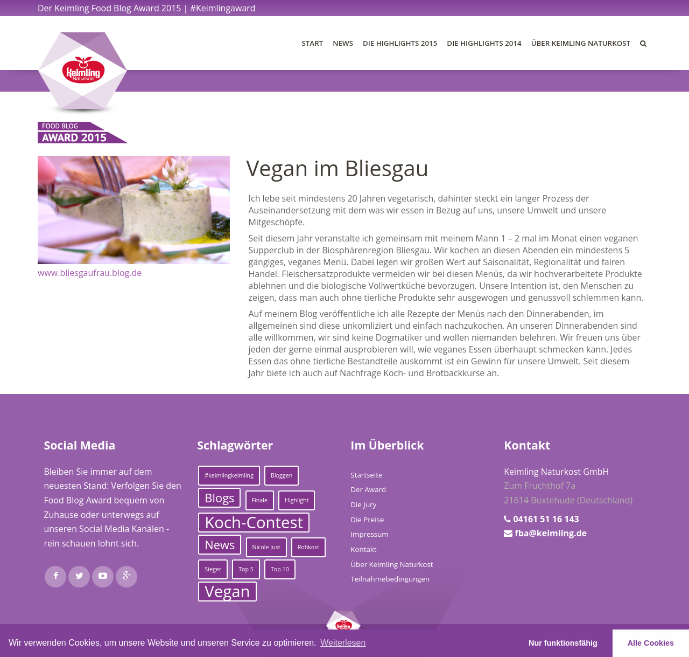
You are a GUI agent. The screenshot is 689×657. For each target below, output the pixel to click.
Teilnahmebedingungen (390, 579)
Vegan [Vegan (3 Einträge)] (227, 591)
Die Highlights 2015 (400, 43)
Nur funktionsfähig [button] (563, 643)
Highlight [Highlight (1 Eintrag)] (296, 500)
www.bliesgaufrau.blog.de (90, 273)
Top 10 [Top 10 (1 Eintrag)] (280, 569)
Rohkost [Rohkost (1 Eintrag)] (308, 547)
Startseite (366, 475)
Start (313, 43)
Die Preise (367, 519)
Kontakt (363, 549)
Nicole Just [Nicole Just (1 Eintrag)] (266, 547)
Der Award (368, 489)
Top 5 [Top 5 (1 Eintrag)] (246, 569)
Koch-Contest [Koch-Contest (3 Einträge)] (254, 522)
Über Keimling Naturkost (580, 43)
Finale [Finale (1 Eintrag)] (260, 500)
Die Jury (363, 504)
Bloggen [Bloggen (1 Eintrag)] (281, 475)
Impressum (369, 534)
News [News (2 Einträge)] (220, 544)
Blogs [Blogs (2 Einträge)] (219, 498)
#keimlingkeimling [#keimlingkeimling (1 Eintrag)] (229, 475)
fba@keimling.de (551, 533)
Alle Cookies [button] (651, 643)
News (343, 43)
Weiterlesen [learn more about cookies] (342, 642)
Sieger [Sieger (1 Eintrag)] (213, 569)
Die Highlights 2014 (484, 43)
